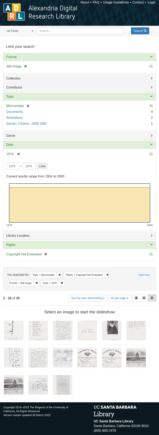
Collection (13, 78)
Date (9, 144)
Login (152, 2)
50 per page (119, 298)
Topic (10, 96)
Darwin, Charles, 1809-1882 (26, 123)
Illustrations (14, 117)
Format (11, 57)
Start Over (144, 275)
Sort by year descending (88, 298)
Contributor (14, 87)
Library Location (18, 235)
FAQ (96, 2)
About (84, 2)
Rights (11, 245)
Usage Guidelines (116, 2)
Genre (10, 135)
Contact (138, 2)
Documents (14, 111)
